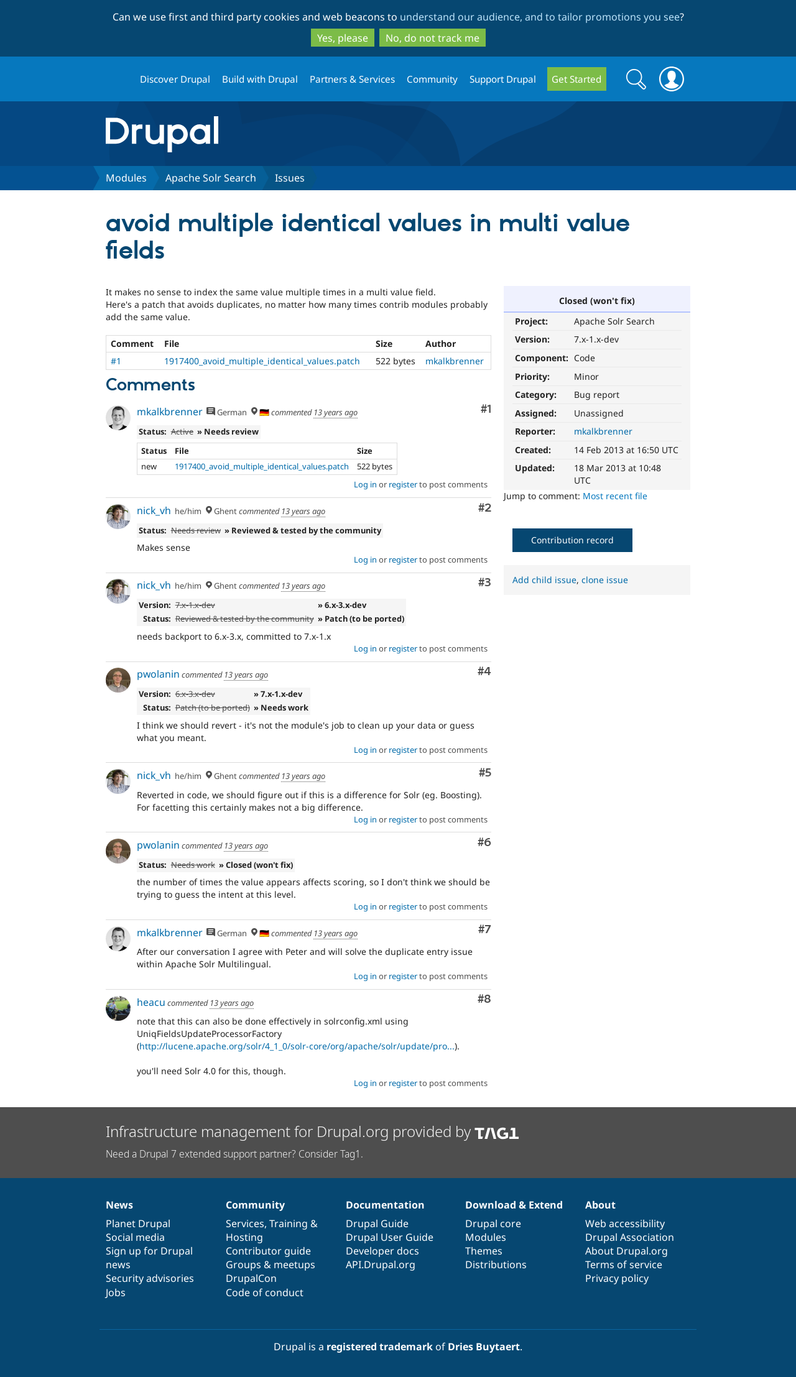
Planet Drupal (138, 1223)
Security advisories (150, 1278)
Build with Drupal (260, 79)
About (600, 1205)
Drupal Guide (377, 1223)
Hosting (244, 1237)
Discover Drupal (175, 79)
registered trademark (379, 1346)
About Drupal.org (626, 1251)
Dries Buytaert (484, 1346)
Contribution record (572, 540)
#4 (484, 672)
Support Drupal (503, 79)
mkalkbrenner (603, 431)
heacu (151, 1002)
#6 (484, 843)
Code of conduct (264, 1292)
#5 (485, 773)
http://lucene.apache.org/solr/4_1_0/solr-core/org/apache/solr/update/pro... (297, 1046)
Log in (365, 484)
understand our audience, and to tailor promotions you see (540, 17)
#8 (484, 999)
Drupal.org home (117, 79)
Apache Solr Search (210, 178)
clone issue (604, 580)
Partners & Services (352, 79)
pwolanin (158, 674)
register (403, 484)
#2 (484, 508)
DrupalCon (251, 1278)
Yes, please (342, 38)
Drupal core (493, 1223)
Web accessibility (625, 1223)
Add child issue (544, 580)
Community (432, 79)
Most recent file (615, 496)
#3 (484, 583)
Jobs (116, 1292)
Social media (135, 1237)
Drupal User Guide (389, 1237)
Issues (290, 178)
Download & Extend (514, 1205)
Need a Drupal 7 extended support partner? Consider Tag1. (234, 1154)
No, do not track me (432, 38)
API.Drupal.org (380, 1264)
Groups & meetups (270, 1264)
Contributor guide (268, 1251)
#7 (484, 930)
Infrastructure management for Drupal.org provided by (312, 1131)
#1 (116, 361)
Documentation (385, 1205)
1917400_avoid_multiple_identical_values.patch (262, 361)
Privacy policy (617, 1278)
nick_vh (154, 510)
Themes (483, 1251)
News (119, 1205)
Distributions (496, 1264)
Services (245, 1223)
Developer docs (382, 1251)
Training (288, 1223)
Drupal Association (629, 1237)
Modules (126, 178)
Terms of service (623, 1264)
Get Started (576, 79)
